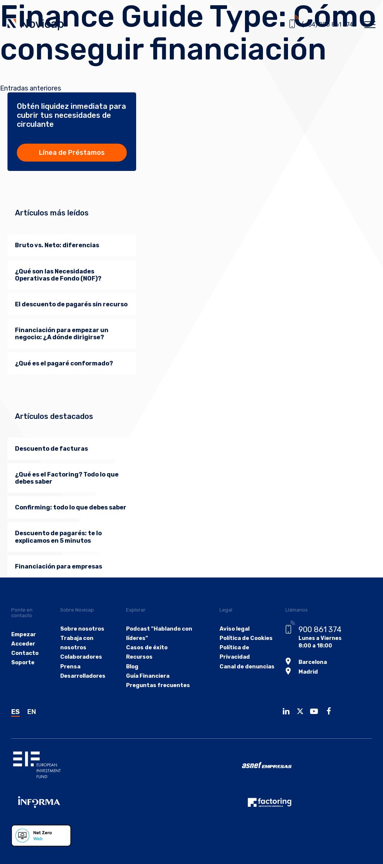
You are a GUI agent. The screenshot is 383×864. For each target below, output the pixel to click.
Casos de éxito (146, 647)
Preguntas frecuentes (157, 685)
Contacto (24, 653)
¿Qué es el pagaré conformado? (64, 363)
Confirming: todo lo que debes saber (70, 507)
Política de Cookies (243, 638)
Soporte (22, 662)
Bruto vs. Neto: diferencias (57, 245)
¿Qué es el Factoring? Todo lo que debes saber (67, 478)
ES (15, 712)
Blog (132, 667)
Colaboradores (81, 657)
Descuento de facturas (51, 448)
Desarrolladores (83, 676)
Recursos (139, 657)
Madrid (306, 671)
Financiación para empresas (58, 566)
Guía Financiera (147, 676)
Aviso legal (232, 629)
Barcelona (311, 661)
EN (31, 712)
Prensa (71, 667)
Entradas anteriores (30, 88)
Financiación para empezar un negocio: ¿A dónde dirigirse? (61, 334)
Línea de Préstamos (72, 152)
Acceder (22, 644)
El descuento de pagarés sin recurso (71, 304)
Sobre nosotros (82, 629)
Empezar (23, 634)
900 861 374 (318, 629)
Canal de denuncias (244, 667)
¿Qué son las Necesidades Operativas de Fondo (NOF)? (58, 275)
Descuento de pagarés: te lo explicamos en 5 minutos (58, 537)
